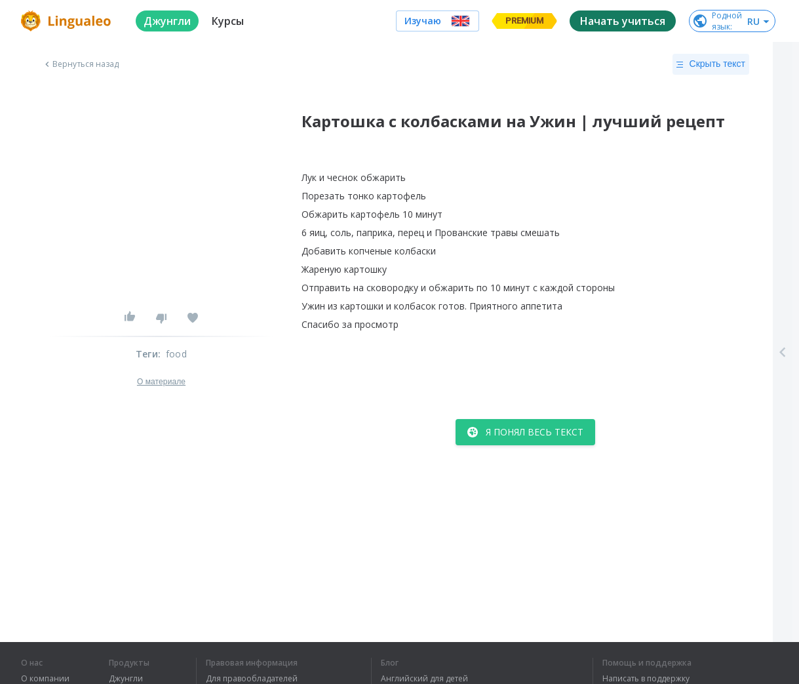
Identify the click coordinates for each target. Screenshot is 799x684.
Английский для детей (424, 679)
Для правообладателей (252, 679)
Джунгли (126, 679)
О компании (45, 679)
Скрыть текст (710, 64)
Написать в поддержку (646, 679)
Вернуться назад (80, 64)
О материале (161, 381)
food (176, 354)
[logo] (68, 20)
